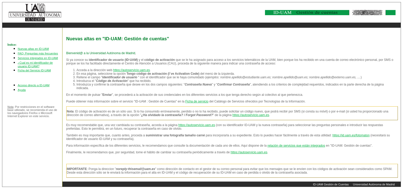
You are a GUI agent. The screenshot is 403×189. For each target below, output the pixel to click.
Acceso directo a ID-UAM (33, 85)
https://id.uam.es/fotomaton (351, 135)
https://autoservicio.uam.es (131, 70)
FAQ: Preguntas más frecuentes (38, 53)
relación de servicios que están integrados (296, 145)
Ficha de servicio (196, 101)
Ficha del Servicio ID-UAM (34, 70)
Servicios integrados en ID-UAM (38, 58)
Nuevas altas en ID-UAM (33, 48)
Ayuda (22, 89)
